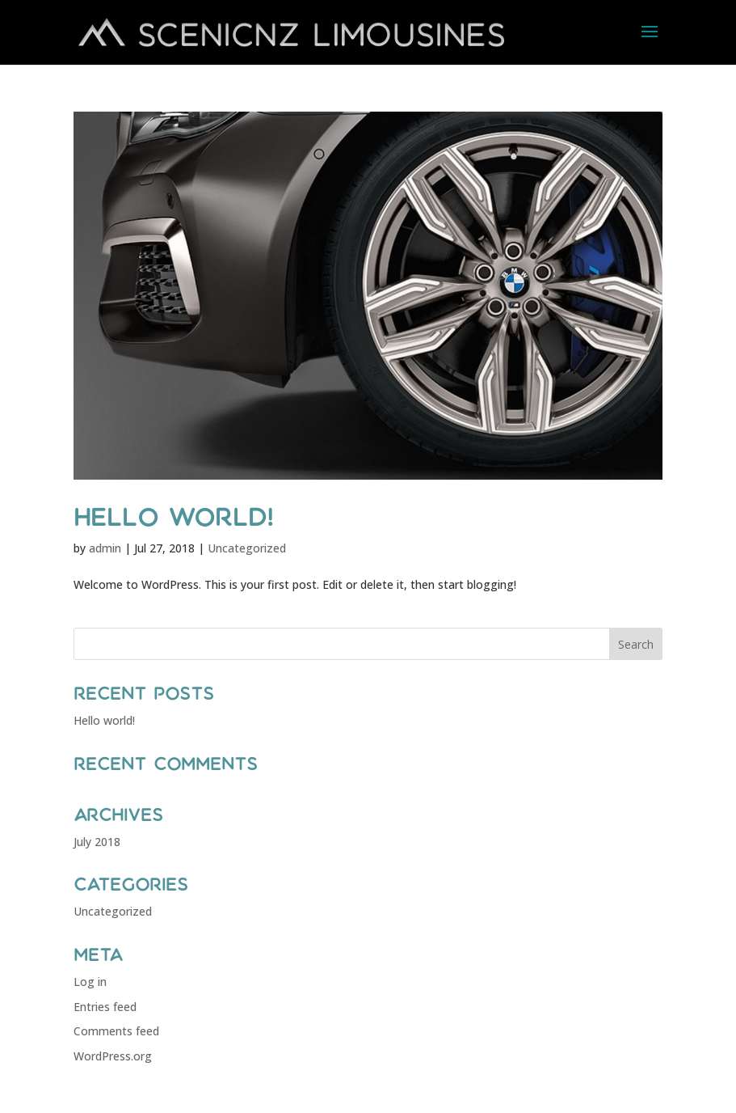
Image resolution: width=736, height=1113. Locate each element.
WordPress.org (113, 1056)
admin (105, 548)
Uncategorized (247, 548)
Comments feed (116, 1031)
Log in (90, 981)
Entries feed (105, 1006)
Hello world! (173, 516)
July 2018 (97, 841)
